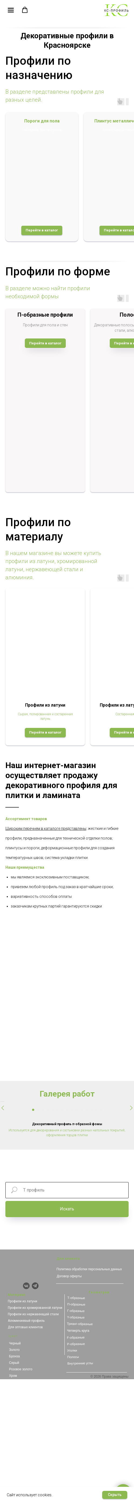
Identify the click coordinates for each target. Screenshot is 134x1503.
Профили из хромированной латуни (35, 1431)
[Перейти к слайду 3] (43, 1233)
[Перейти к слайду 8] (67, 1233)
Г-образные (75, 1435)
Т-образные (76, 1422)
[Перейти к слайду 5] (52, 1233)
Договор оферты (69, 1400)
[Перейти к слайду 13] (91, 1233)
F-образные (76, 1461)
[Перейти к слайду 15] (101, 1233)
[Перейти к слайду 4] (48, 1233)
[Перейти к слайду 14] (96, 1233)
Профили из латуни (22, 1425)
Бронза (14, 1480)
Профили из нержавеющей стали (33, 1438)
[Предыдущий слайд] (2, 1163)
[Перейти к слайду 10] (77, 1233)
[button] (25, 10)
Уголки (72, 1474)
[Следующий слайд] (131, 1163)
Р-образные (76, 1468)
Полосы (73, 1481)
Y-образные (75, 1441)
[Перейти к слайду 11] (82, 1233)
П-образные (76, 1428)
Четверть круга (78, 1454)
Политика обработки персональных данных (89, 1393)
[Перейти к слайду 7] (62, 1233)
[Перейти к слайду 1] (33, 1233)
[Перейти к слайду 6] (57, 1233)
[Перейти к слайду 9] (72, 1233)
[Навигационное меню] (10, 10)
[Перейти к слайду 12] (86, 1233)
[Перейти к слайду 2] (38, 1233)
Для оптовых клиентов (25, 1451)
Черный (15, 1467)
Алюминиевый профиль (26, 1444)
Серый (14, 1486)
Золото (14, 1473)
